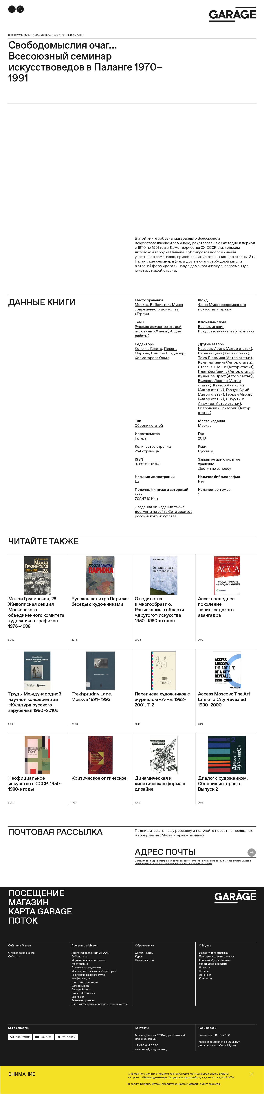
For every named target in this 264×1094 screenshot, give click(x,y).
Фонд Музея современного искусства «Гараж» (222, 306)
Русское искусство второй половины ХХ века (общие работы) (158, 331)
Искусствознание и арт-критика (226, 331)
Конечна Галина (148, 348)
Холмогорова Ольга (152, 358)
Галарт (140, 438)
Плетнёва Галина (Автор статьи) (226, 371)
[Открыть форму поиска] (20, 9)
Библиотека (43, 35)
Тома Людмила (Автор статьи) (225, 358)
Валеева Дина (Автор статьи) (223, 353)
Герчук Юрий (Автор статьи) (223, 392)
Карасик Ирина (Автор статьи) (225, 348)
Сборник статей (149, 425)
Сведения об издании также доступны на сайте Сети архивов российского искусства (163, 511)
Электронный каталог (68, 35)
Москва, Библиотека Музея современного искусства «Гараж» (159, 309)
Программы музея (20, 35)
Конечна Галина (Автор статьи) (225, 362)
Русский (205, 451)
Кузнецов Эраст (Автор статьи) (225, 376)
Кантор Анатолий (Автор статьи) (221, 387)
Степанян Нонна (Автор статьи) (225, 367)
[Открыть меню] (12, 9)
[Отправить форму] (251, 853)
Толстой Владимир (167, 353)
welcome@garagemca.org (151, 1049)
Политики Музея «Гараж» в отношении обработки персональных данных (173, 863)
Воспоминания (211, 326)
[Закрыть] (251, 1074)
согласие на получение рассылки (208, 860)
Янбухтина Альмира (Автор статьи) (221, 401)
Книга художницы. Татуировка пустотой (170, 1077)
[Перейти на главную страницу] (232, 14)
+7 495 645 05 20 (146, 1045)
